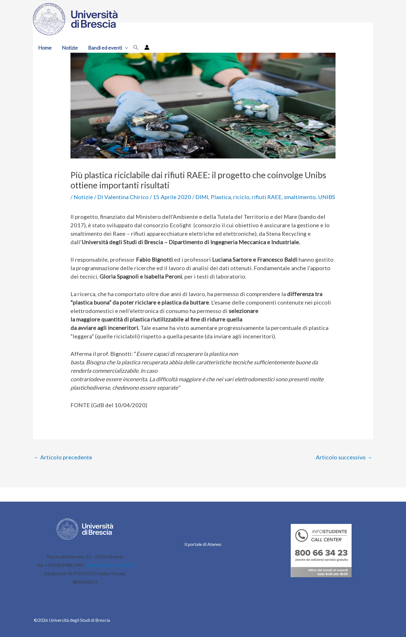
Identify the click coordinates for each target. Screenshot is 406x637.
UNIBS (326, 196)
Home (45, 48)
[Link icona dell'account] (146, 47)
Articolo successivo (344, 457)
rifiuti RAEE (267, 196)
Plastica (221, 196)
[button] (125, 47)
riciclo (241, 196)
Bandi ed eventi (108, 48)
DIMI (201, 196)
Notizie (70, 48)
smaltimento (300, 196)
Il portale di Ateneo (202, 544)
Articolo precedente (63, 457)
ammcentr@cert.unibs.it (110, 565)
